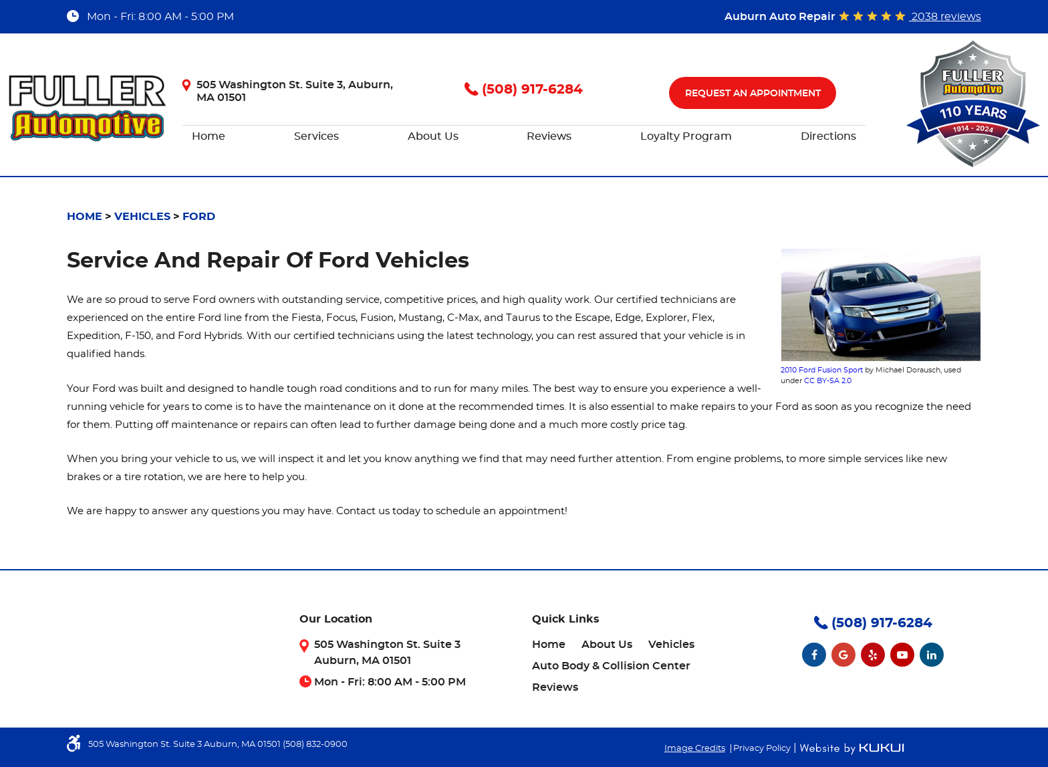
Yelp (873, 655)
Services (316, 136)
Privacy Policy (762, 748)
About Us (433, 136)
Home (208, 136)
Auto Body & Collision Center (611, 666)
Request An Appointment (753, 93)
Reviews (549, 136)
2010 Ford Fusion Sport (822, 370)
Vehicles (142, 216)
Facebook (814, 655)
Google (843, 655)
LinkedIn (932, 655)
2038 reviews (945, 16)
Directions (828, 136)
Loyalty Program (686, 136)
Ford (198, 216)
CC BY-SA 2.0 (828, 381)
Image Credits (694, 748)
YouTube (902, 655)
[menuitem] (208, 137)
